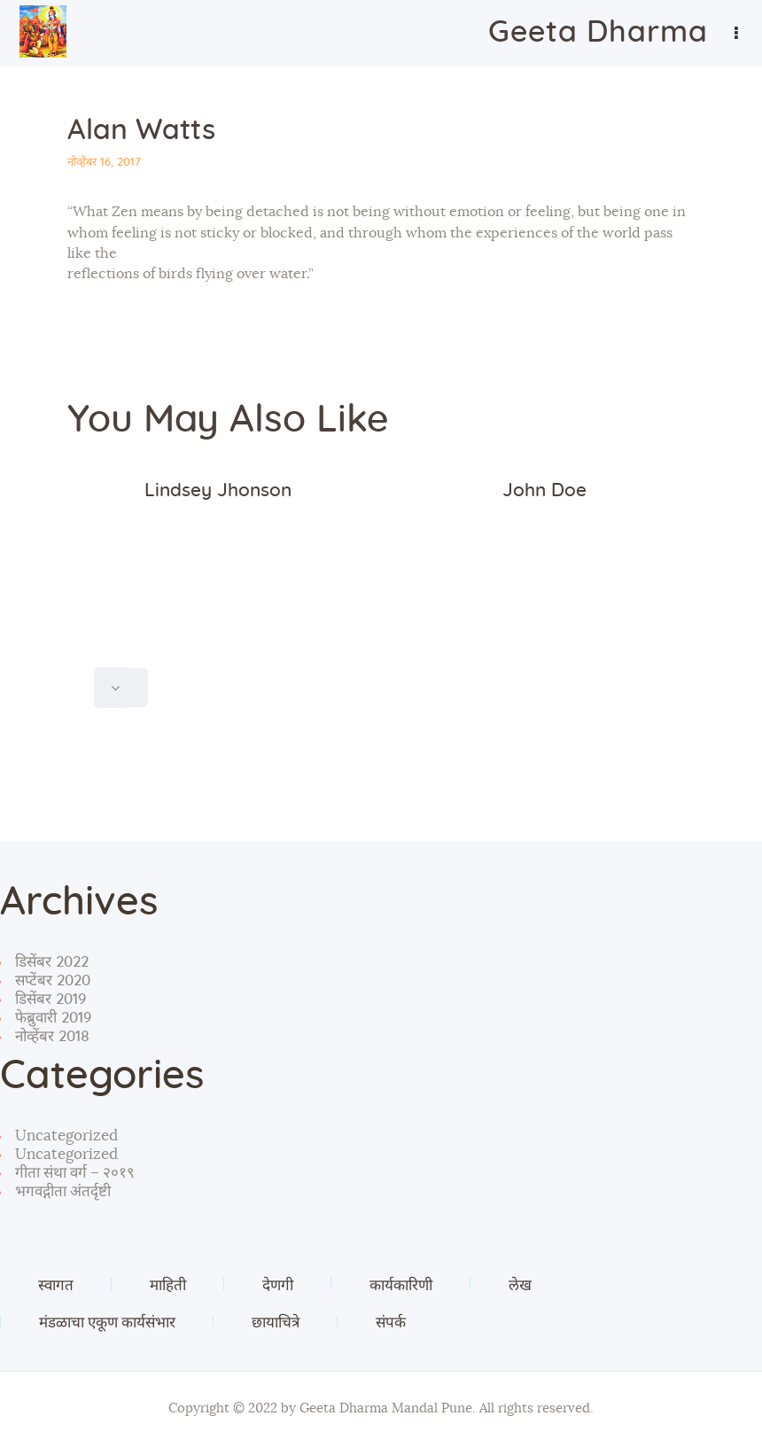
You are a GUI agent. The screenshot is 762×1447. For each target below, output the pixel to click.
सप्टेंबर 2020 (52, 980)
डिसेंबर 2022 (52, 961)
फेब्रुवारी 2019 (53, 1017)
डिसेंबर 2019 (50, 999)
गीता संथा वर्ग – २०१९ (75, 1172)
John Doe (544, 490)
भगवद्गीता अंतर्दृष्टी (63, 1191)
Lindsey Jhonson (218, 490)
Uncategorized (66, 1135)
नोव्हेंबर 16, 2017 (104, 162)
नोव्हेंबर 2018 (52, 1036)
